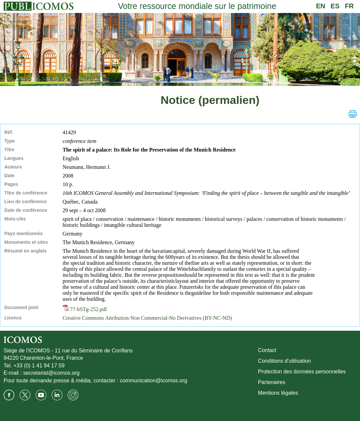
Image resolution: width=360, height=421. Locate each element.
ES (335, 6)
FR (349, 6)
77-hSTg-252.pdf (85, 309)
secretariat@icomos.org (51, 373)
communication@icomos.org (153, 380)
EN (320, 6)
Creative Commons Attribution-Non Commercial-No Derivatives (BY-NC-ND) (147, 318)
